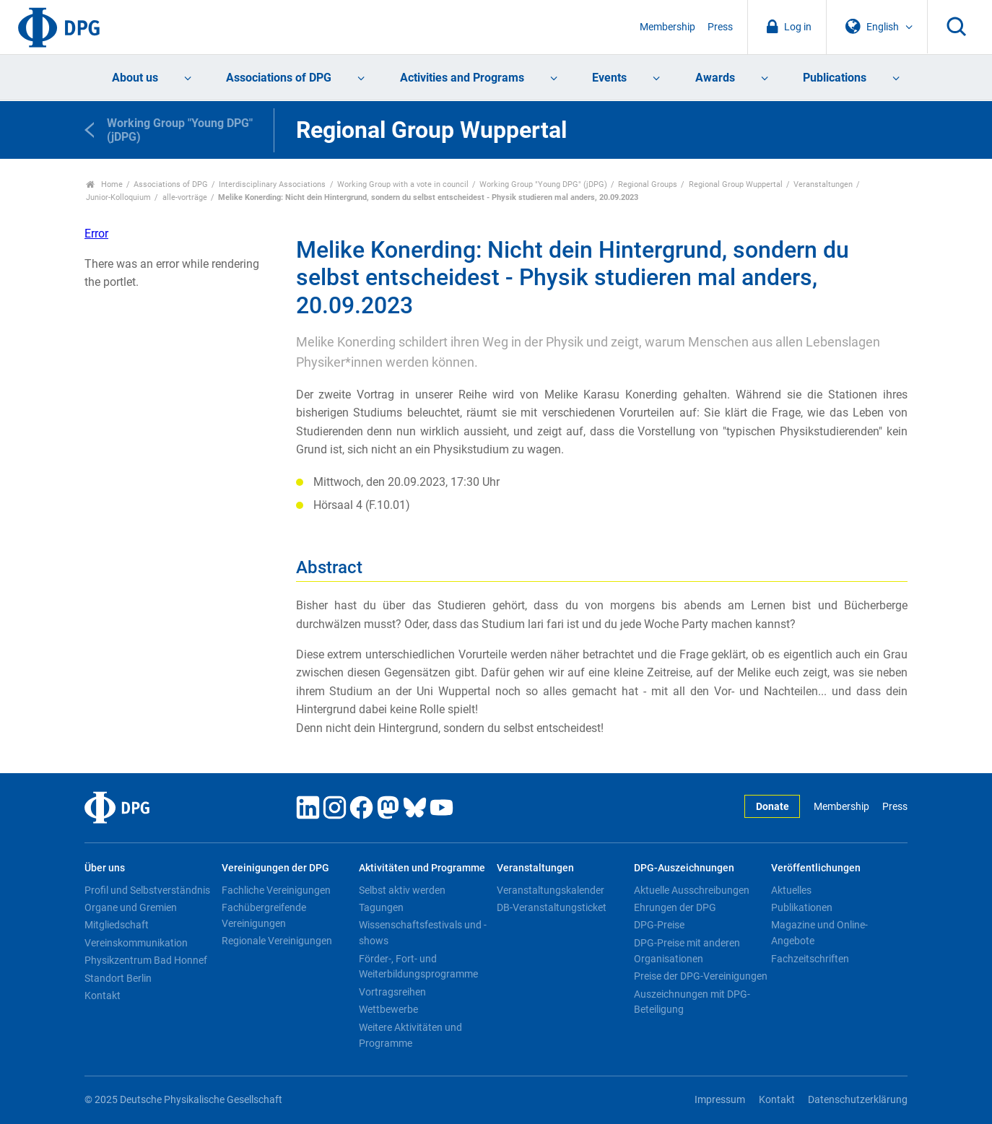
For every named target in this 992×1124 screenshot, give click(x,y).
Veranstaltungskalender (550, 890)
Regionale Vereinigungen (277, 940)
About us (135, 77)
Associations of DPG (278, 77)
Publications (834, 77)
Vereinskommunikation (136, 943)
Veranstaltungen (823, 184)
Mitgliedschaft (116, 925)
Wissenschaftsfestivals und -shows (423, 932)
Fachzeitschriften (810, 958)
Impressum (720, 1100)
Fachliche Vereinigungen (276, 890)
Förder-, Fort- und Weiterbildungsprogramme (418, 966)
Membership (667, 27)
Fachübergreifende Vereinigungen (264, 915)
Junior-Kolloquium (118, 197)
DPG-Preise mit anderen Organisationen (687, 950)
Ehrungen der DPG (675, 907)
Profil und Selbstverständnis (147, 890)
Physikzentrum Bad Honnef (145, 960)
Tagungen (381, 907)
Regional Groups (647, 184)
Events (609, 77)
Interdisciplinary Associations (272, 184)
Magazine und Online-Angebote (819, 932)
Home (104, 184)
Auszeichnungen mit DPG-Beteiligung (692, 1002)
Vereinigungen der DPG (275, 868)
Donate (772, 807)
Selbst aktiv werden (402, 890)
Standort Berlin (118, 978)
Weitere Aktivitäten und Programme (410, 1035)
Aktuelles (791, 890)
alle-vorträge (184, 197)
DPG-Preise (659, 925)
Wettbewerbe (388, 1009)
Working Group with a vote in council (403, 184)
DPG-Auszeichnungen (684, 868)
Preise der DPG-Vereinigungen (700, 976)
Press (720, 27)
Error (96, 233)
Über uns (104, 868)
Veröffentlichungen (816, 868)
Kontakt (102, 995)
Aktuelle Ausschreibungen (691, 890)
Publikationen (801, 907)
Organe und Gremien (130, 907)
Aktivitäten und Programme (422, 868)
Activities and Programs (462, 77)
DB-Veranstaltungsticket (551, 907)
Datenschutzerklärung (858, 1100)
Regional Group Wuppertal (736, 184)
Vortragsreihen (392, 992)
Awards (715, 77)
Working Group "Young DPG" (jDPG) (543, 184)
